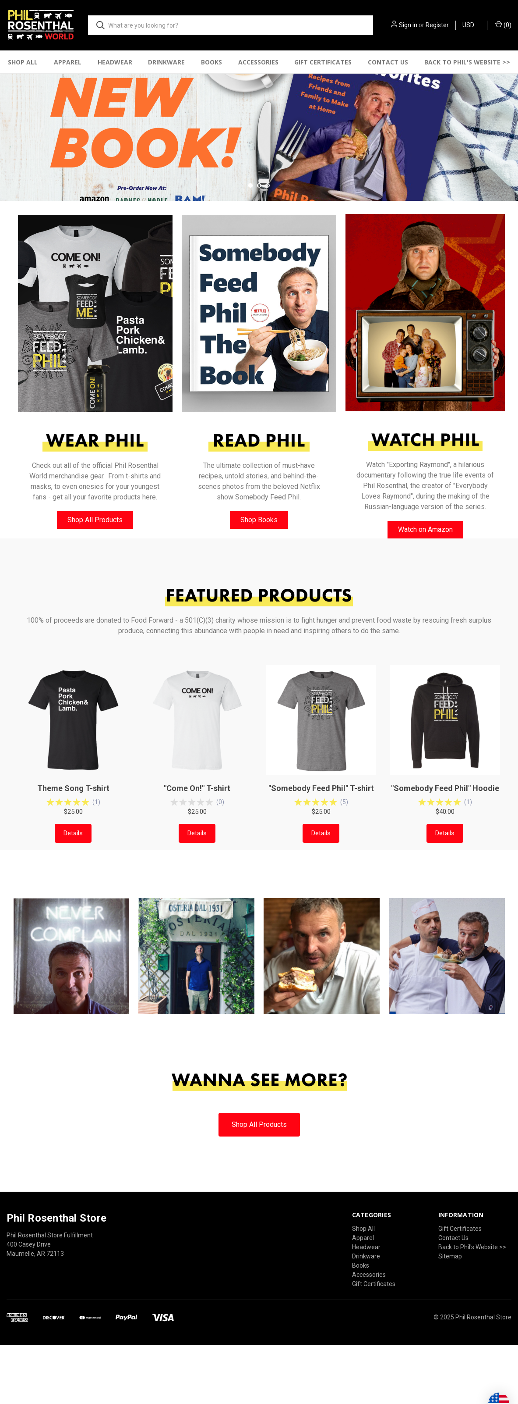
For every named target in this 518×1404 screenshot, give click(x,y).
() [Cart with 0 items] (503, 25)
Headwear (115, 62)
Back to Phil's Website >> (472, 1314)
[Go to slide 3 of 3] (267, 252)
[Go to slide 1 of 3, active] (250, 252)
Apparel (67, 62)
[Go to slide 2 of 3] (259, 252)
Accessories (258, 62)
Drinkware (166, 62)
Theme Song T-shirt (73, 855)
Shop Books (259, 587)
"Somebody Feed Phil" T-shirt (321, 855)
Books (211, 62)
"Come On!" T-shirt (197, 855)
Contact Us (388, 62)
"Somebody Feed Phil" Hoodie (445, 855)
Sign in (408, 25)
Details (73, 901)
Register (437, 25)
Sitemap (450, 1323)
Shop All (23, 62)
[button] (95, 381)
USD (471, 25)
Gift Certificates (323, 62)
